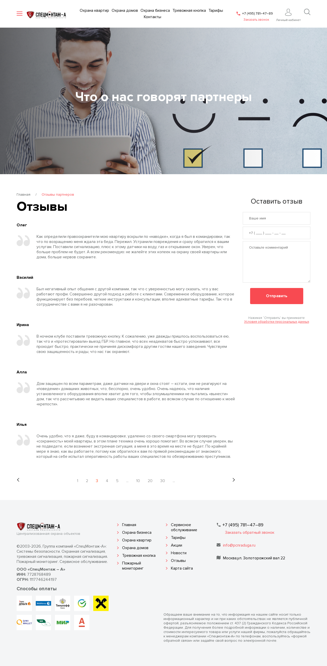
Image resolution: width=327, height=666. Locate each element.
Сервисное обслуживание (184, 527)
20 (150, 480)
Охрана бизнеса (136, 532)
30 (162, 480)
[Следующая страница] (233, 480)
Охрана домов (135, 547)
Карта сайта (182, 568)
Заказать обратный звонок (249, 532)
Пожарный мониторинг (133, 566)
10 (138, 480)
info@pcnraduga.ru (239, 545)
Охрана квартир (136, 540)
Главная (23, 194)
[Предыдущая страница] (18, 480)
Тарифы (178, 537)
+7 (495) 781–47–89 (257, 14)
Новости (178, 553)
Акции (176, 545)
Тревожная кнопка (139, 555)
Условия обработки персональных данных (276, 322)
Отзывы (178, 560)
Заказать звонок (256, 20)
